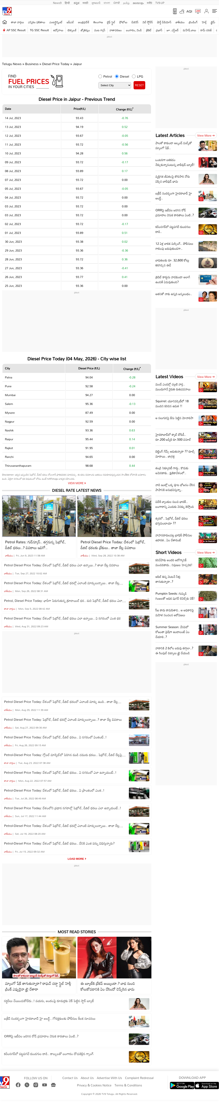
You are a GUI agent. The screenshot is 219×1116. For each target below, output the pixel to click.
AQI (189, 11)
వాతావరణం (116, 30)
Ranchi (9, 457)
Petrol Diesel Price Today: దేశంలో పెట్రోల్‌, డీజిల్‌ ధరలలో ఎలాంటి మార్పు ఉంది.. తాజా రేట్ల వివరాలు (61, 701)
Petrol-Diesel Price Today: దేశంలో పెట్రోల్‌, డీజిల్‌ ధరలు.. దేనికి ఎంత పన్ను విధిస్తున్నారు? (59, 843)
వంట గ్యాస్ (99, 30)
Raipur (9, 439)
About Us (87, 1078)
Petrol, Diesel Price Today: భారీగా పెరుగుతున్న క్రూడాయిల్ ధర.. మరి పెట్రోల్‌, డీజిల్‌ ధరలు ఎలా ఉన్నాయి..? (63, 600)
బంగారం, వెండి (134, 30)
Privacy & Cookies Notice (94, 1085)
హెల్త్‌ (204, 22)
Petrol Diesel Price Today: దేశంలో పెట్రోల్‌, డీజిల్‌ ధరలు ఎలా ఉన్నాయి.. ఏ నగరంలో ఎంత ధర (62, 618)
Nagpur (9, 421)
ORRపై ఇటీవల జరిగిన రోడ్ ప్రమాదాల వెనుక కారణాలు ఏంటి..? (41, 1036)
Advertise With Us (109, 1078)
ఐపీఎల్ (70, 22)
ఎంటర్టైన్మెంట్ (56, 22)
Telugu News (12, 64)
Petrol (107, 76)
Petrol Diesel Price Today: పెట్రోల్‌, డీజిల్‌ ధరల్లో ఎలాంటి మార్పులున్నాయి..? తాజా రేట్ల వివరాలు (63, 719)
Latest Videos (169, 376)
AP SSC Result (16, 30)
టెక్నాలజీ (72, 30)
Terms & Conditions (128, 1085)
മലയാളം (138, 2)
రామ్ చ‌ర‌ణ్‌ (206, 30)
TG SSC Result (39, 30)
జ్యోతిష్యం (85, 30)
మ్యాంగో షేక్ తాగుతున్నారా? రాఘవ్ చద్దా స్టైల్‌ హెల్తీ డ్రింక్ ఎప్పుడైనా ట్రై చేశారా (38, 986)
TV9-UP (159, 2)
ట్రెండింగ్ (193, 22)
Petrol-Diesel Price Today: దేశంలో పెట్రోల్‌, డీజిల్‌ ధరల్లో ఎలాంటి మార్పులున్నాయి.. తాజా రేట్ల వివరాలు (61, 825)
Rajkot (9, 448)
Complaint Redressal (139, 1078)
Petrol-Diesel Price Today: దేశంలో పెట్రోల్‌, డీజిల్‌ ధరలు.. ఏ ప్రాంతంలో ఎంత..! (54, 790)
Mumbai (10, 395)
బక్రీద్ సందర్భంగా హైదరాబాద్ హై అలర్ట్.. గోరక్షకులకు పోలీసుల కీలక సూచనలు (49, 1018)
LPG (140, 76)
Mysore (10, 412)
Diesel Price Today (56, 64)
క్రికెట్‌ (149, 30)
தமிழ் (126, 2)
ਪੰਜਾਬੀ (116, 2)
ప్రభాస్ (159, 30)
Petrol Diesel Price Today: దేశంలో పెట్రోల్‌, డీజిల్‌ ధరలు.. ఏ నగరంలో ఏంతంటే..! (55, 737)
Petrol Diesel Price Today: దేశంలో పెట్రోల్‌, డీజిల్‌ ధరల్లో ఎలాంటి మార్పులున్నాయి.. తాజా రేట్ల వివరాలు (61, 583)
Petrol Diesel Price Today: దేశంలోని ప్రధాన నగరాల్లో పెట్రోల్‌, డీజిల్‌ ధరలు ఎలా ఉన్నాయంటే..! (62, 808)
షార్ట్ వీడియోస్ (164, 22)
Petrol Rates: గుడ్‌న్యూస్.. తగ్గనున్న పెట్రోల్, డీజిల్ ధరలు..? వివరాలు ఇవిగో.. (35, 545)
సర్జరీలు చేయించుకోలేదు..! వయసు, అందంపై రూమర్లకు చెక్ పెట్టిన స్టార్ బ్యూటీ (49, 1000)
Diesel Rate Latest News (76, 490)
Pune (8, 386)
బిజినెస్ (135, 22)
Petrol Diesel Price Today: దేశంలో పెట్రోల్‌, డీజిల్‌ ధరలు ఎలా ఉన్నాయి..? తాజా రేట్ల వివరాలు (61, 565)
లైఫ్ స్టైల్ (111, 22)
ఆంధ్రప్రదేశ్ (83, 22)
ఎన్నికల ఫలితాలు (36, 22)
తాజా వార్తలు (17, 22)
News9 (57, 2)
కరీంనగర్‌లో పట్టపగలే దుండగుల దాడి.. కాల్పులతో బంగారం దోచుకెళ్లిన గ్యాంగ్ (49, 1053)
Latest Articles (170, 135)
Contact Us (70, 1078)
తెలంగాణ (98, 22)
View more (206, 135)
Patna (8, 377)
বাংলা (107, 2)
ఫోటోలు (123, 22)
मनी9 (149, 2)
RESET (139, 85)
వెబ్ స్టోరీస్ (148, 22)
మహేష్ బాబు (189, 30)
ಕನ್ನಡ (76, 2)
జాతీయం (180, 22)
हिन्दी (67, 2)
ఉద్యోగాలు (58, 30)
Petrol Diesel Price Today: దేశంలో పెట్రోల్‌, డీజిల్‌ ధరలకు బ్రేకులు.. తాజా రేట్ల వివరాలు (113, 545)
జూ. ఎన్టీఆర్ (173, 30)
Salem (9, 404)
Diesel (124, 76)
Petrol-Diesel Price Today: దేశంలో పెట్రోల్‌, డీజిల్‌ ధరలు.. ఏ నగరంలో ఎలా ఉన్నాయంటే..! (60, 772)
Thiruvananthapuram (18, 465)
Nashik (9, 430)
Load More (76, 858)
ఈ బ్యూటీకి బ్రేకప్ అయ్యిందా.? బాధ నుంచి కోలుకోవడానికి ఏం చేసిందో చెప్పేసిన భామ (108, 986)
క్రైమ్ (213, 22)
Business (32, 64)
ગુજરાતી (95, 2)
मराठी (85, 2)
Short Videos (168, 552)
